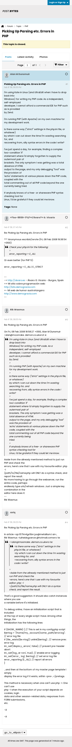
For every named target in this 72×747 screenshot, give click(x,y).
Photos (44, 56)
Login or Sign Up (58, 2)
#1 (67, 84)
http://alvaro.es (16, 280)
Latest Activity (25, 56)
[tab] (8, 57)
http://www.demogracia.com (20, 293)
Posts (8, 56)
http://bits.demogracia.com (19, 287)
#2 (66, 227)
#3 (66, 319)
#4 (66, 522)
